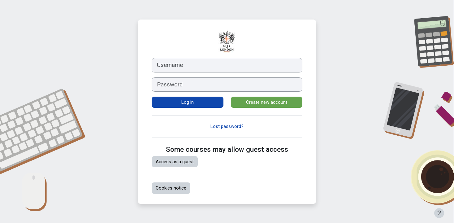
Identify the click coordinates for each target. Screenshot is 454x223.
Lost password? (227, 126)
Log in (187, 102)
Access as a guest (175, 161)
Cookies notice (171, 188)
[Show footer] (439, 213)
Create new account (266, 102)
